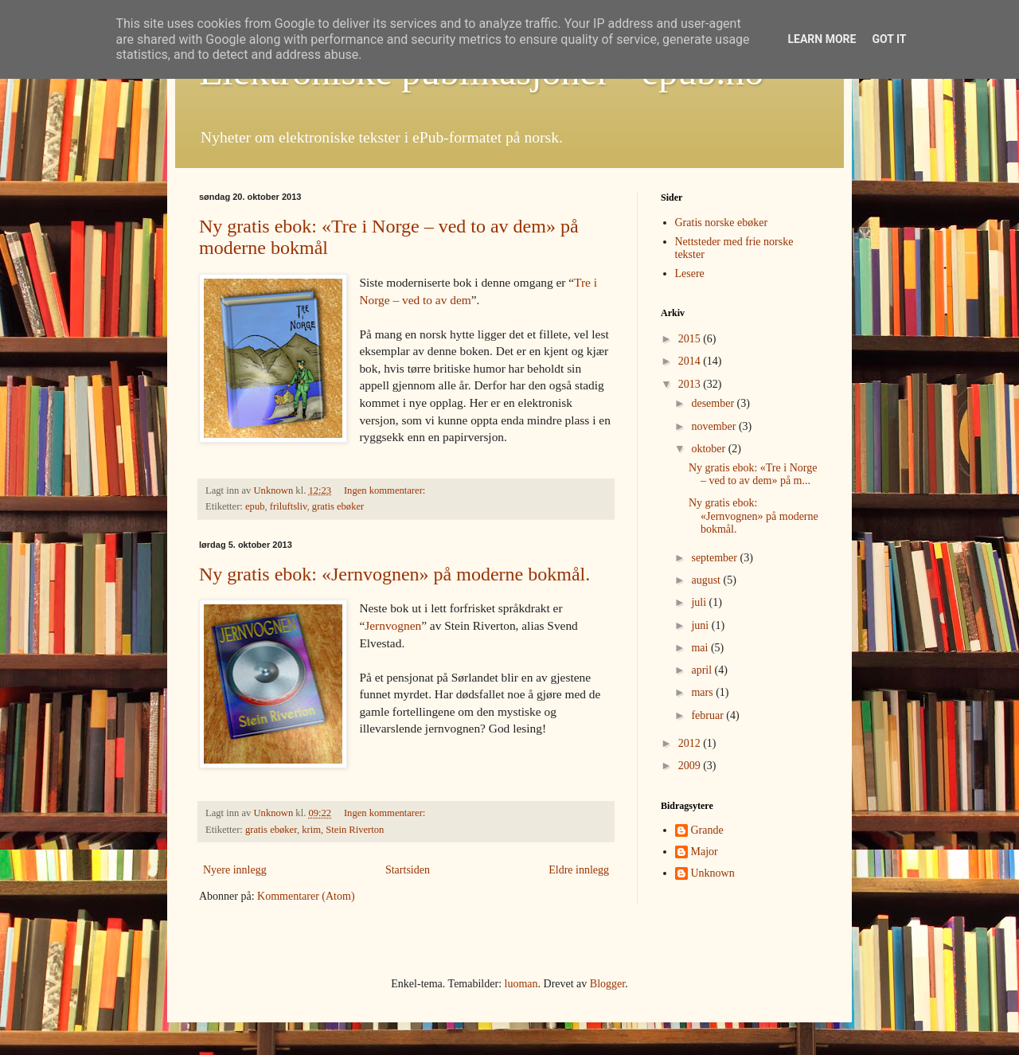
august (707, 580)
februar (708, 715)
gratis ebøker (338, 506)
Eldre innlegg (579, 870)
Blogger (607, 984)
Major (704, 852)
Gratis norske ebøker (721, 223)
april (702, 670)
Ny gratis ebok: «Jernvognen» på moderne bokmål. (394, 574)
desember (713, 403)
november (714, 426)
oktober (709, 449)
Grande (707, 830)
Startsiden (407, 870)
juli (700, 602)
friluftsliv (288, 506)
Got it (889, 39)
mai (701, 648)
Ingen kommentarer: (386, 490)
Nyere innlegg (235, 870)
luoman (521, 984)
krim (311, 829)
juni (701, 625)
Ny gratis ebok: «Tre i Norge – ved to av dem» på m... (753, 474)
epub (254, 506)
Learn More (821, 39)
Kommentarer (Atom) (305, 896)
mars (703, 692)
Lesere (690, 273)
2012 (691, 743)
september (715, 558)
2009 (691, 766)
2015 (691, 339)
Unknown (713, 873)
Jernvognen (393, 625)
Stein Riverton (355, 829)
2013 (691, 384)
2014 (691, 361)
